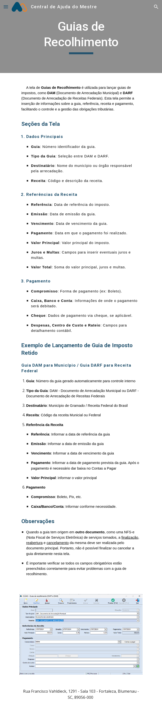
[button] (6, 6)
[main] (81, 36)
